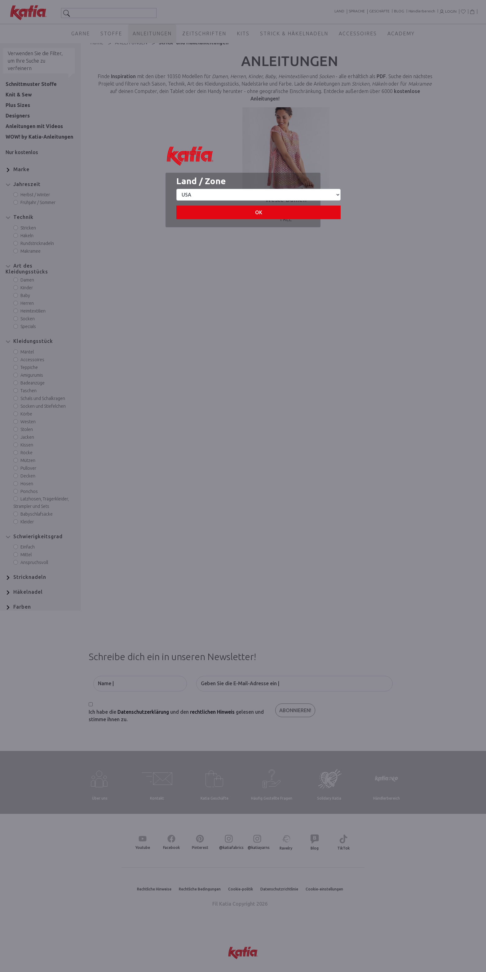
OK (258, 212)
